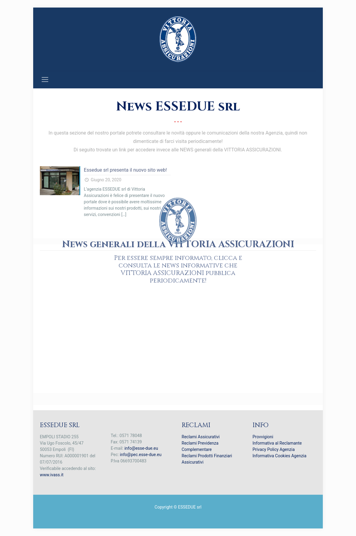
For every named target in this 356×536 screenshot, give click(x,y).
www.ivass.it (51, 474)
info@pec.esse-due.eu (140, 454)
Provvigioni (263, 436)
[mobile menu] (45, 80)
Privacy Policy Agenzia (274, 449)
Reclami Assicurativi (201, 436)
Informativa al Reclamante (277, 443)
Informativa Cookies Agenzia (280, 455)
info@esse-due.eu (141, 448)
